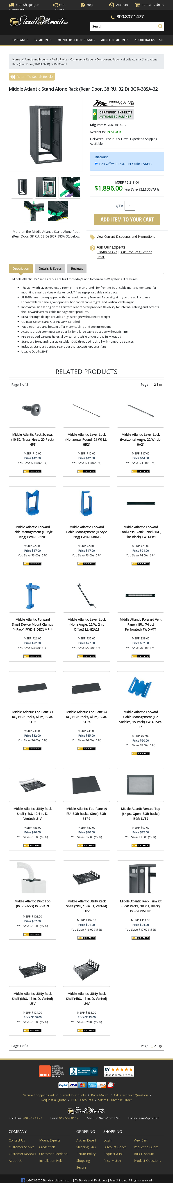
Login (107, 1140)
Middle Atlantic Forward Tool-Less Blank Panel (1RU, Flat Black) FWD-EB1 (140, 532)
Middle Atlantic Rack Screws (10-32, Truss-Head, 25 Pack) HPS (32, 439)
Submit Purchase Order (115, 1100)
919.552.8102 (68, 1118)
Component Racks (108, 59)
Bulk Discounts (82, 1100)
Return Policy (86, 1154)
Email (101, 257)
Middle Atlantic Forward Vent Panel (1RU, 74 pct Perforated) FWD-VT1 (141, 624)
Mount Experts (50, 1140)
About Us (15, 1160)
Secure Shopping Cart (38, 1095)
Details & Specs (50, 268)
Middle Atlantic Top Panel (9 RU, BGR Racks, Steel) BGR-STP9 (86, 814)
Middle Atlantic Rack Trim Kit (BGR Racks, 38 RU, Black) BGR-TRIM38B (141, 906)
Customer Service (21, 1147)
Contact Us (17, 1140)
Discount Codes (115, 1147)
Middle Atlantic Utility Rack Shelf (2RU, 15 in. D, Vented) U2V (86, 906)
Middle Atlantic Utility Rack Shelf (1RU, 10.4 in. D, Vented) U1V (32, 814)
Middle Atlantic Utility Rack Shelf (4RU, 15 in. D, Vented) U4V (86, 999)
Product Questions (147, 1160)
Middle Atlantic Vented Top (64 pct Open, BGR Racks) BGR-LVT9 (140, 814)
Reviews (77, 268)
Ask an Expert (86, 1140)
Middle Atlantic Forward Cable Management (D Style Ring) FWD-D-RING (86, 532)
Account (122, 4)
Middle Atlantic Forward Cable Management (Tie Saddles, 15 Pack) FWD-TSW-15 (140, 719)
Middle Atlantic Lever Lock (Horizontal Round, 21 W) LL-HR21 (86, 439)
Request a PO (113, 1154)
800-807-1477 (107, 252)
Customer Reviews (22, 1154)
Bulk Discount (144, 1154)
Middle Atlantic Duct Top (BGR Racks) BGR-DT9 (32, 903)
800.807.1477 (129, 16)
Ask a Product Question (131, 1095)
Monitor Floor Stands (76, 40)
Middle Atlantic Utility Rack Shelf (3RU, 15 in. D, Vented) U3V (32, 999)
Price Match (99, 1095)
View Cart (141, 1140)
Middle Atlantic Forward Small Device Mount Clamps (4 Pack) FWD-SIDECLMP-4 (32, 624)
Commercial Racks (81, 59)
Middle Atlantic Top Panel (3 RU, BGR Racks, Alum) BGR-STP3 (32, 717)
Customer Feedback (53, 1154)
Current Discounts (72, 1095)
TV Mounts (42, 40)
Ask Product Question (136, 252)
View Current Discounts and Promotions (126, 236)
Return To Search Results (32, 76)
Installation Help (51, 1160)
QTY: (119, 206)
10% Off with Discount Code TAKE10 (125, 163)
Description (20, 268)
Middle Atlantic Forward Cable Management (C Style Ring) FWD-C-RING (32, 532)
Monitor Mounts (114, 40)
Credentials (47, 1147)
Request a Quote (53, 1100)
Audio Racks (144, 40)
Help (86, 4)
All (161, 40)
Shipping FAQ (86, 1147)
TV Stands (20, 40)
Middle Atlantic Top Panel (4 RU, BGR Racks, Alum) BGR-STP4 (86, 717)
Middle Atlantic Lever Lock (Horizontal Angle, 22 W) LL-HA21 (140, 439)
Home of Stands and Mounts (30, 59)
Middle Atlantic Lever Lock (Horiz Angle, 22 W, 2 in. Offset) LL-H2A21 (86, 624)
